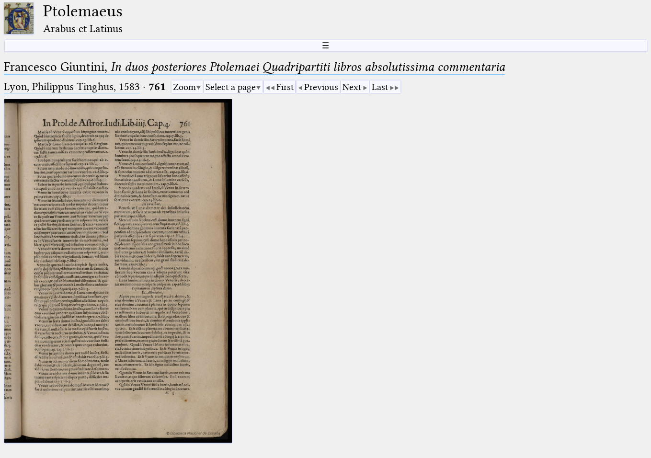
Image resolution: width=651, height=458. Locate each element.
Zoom (184, 86)
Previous (321, 86)
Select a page (231, 86)
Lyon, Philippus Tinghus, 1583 (72, 86)
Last (380, 86)
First (285, 86)
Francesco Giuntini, (254, 66)
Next (352, 86)
